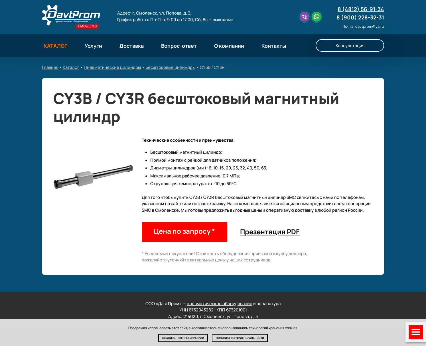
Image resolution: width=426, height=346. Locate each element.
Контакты (273, 45)
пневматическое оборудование (219, 304)
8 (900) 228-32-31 (360, 17)
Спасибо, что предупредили (183, 338)
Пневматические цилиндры (112, 67)
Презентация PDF (270, 231)
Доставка (131, 45)
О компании (229, 45)
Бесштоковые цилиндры (170, 67)
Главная (50, 67)
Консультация (350, 46)
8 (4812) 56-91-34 (361, 9)
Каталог (71, 67)
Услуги (93, 45)
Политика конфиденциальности (240, 338)
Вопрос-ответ (179, 45)
